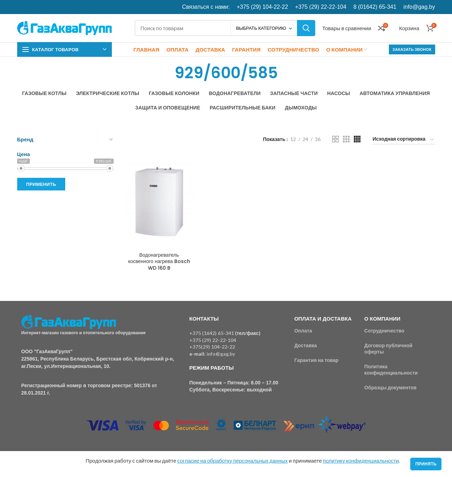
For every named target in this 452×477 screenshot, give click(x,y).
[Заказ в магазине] (403, 140)
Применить (41, 184)
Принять (426, 463)
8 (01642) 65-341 (375, 7)
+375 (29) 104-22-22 (262, 7)
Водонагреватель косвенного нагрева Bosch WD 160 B (159, 261)
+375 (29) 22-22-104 (320, 7)
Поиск (306, 28)
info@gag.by (419, 7)
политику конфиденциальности (361, 460)
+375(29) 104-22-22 (212, 347)
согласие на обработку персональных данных (232, 460)
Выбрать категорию (261, 28)
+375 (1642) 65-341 (211, 333)
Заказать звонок (411, 49)
